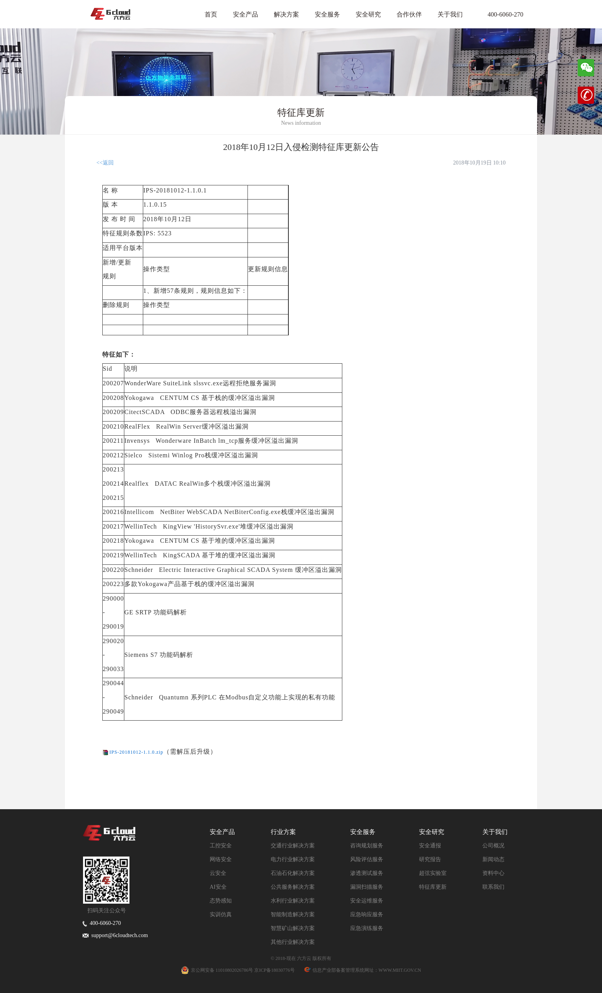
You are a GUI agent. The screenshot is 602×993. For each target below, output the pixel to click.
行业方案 (283, 831)
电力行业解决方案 (293, 859)
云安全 (218, 873)
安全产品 (245, 14)
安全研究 (368, 14)
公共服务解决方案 (293, 887)
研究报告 (430, 859)
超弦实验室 (433, 873)
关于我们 (450, 14)
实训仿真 (221, 914)
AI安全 (218, 887)
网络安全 (221, 859)
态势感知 (221, 901)
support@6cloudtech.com (115, 935)
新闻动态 (493, 859)
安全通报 (430, 846)
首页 (211, 14)
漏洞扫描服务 (366, 887)
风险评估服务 (366, 859)
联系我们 (493, 887)
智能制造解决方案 (293, 914)
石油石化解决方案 (293, 873)
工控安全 (221, 846)
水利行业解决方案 (293, 901)
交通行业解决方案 (293, 846)
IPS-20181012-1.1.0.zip (136, 752)
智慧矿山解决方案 (293, 928)
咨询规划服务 (366, 846)
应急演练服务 (366, 928)
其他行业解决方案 (293, 942)
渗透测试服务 (366, 873)
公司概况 (493, 846)
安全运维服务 (366, 901)
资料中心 (493, 873)
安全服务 (327, 14)
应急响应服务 (366, 914)
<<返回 (105, 163)
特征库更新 (433, 887)
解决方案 (286, 14)
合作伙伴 (409, 14)
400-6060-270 (500, 14)
